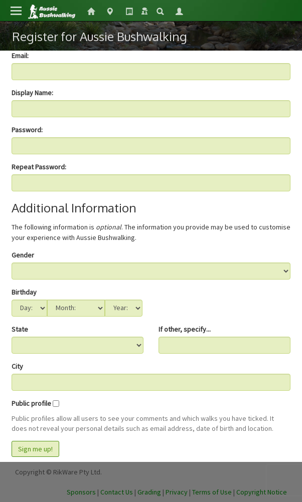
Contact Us (116, 491)
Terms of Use (212, 491)
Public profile (31, 403)
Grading (149, 491)
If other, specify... (185, 329)
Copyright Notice (261, 491)
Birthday (24, 292)
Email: (20, 55)
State (20, 329)
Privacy (177, 491)
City (17, 366)
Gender (23, 255)
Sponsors (81, 491)
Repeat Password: (39, 166)
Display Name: (32, 92)
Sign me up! (35, 448)
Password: (27, 129)
